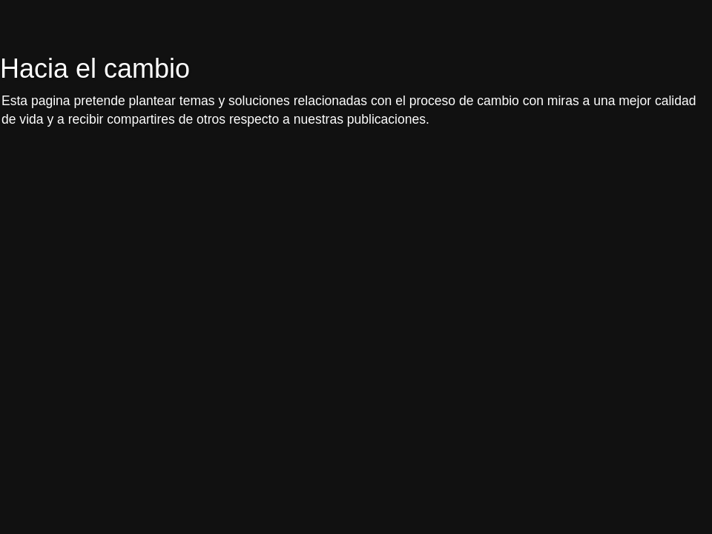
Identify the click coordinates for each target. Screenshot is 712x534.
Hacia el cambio (95, 68)
